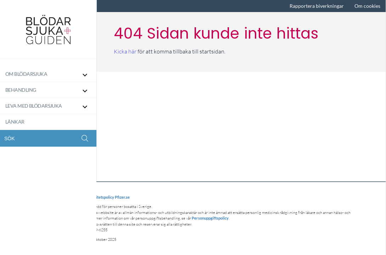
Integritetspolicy (99, 197)
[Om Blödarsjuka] (48, 74)
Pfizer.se (122, 197)
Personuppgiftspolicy (210, 218)
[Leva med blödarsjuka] (48, 106)
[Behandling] (48, 90)
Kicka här (125, 51)
